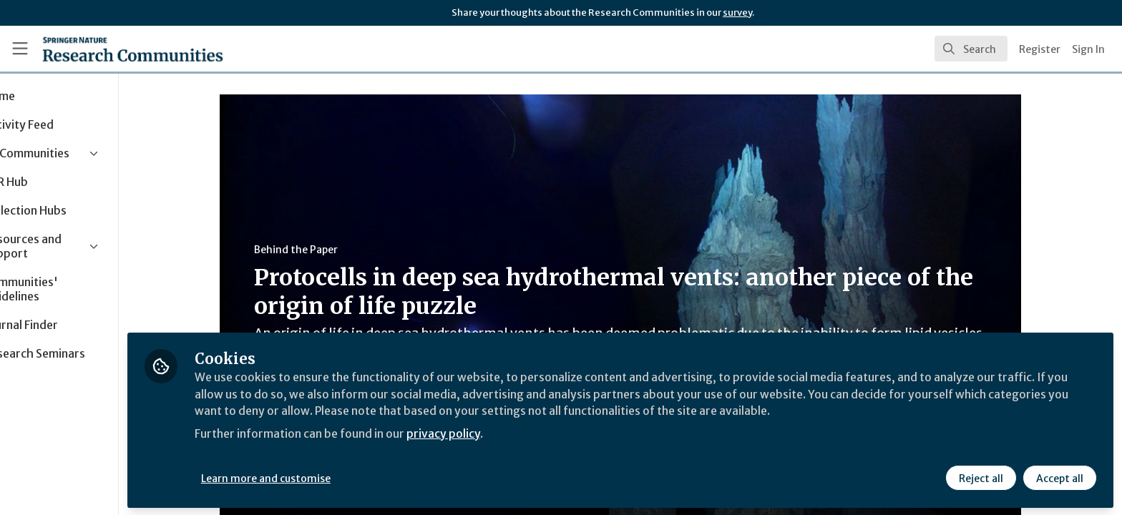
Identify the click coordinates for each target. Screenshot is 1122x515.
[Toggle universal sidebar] (20, 49)
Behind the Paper (328, 249)
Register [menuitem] (1039, 49)
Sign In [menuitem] (1088, 49)
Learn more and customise (330, 477)
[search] (971, 49)
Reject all (980, 477)
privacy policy (510, 432)
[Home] (132, 48)
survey (737, 12)
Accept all (1059, 477)
